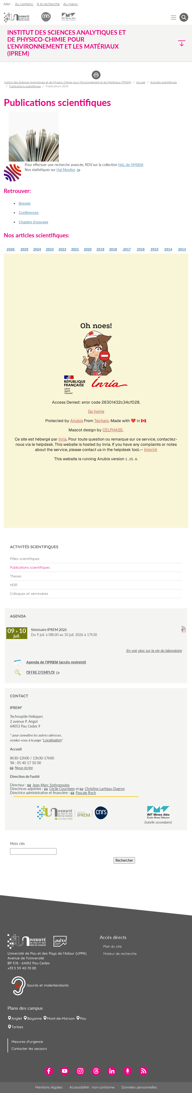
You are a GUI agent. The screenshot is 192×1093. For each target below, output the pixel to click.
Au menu (70, 4)
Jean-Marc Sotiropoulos (51, 785)
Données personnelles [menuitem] (139, 1087)
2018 (113, 249)
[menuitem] (96, 559)
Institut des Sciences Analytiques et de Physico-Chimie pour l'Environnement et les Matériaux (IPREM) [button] (66, 43)
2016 (140, 249)
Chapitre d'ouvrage (33, 222)
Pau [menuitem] (83, 1018)
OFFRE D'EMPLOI (40, 672)
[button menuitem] (184, 17)
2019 (100, 249)
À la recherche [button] (48, 4)
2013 (182, 249)
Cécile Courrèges (62, 789)
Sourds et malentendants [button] (40, 986)
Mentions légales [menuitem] (48, 1087)
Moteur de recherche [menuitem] (120, 953)
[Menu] (174, 17)
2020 (88, 249)
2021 (75, 249)
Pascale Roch (86, 793)
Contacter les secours (29, 1048)
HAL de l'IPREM (130, 165)
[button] (166, 43)
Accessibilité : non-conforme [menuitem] (92, 1087)
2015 (154, 249)
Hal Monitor (65, 170)
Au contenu (24, 4)
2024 (37, 249)
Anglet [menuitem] (17, 1018)
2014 (168, 249)
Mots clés (17, 843)
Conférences (28, 213)
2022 (62, 249)
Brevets (24, 203)
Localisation (52, 740)
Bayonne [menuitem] (34, 1018)
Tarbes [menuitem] (17, 1027)
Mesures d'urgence (27, 1041)
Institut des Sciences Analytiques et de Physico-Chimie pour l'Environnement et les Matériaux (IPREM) (67, 82)
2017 (126, 249)
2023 (50, 249)
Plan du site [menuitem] (112, 946)
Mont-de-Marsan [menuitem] (61, 1018)
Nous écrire (24, 768)
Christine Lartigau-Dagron (105, 789)
